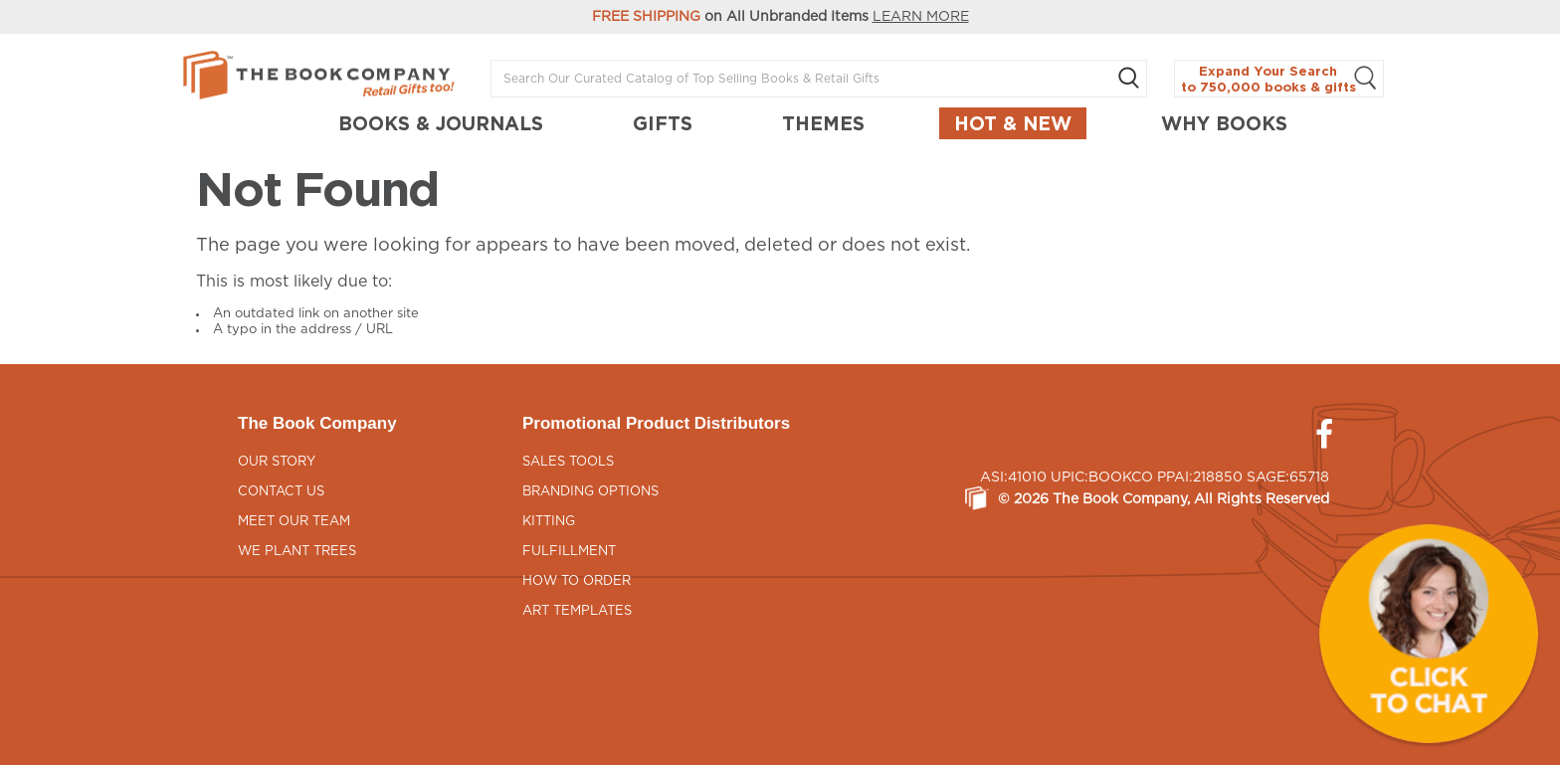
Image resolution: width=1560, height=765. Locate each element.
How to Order (576, 581)
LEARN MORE (921, 17)
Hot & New (1013, 123)
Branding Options (590, 491)
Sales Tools (568, 462)
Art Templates (577, 611)
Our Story (276, 462)
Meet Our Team (294, 521)
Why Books (1224, 123)
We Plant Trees (297, 551)
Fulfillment (569, 551)
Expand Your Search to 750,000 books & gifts (1279, 79)
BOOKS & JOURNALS (440, 123)
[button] (1428, 633)
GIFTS (662, 123)
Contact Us (281, 491)
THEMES (823, 123)
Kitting (548, 521)
